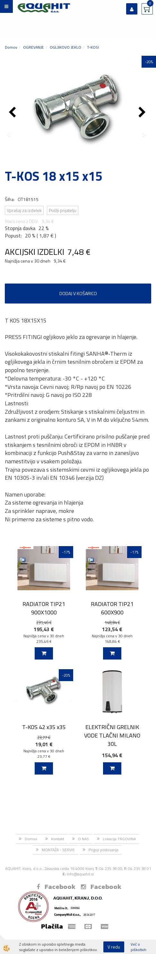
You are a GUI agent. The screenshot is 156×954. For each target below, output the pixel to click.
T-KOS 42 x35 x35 (44, 727)
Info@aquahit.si (80, 874)
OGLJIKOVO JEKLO (65, 47)
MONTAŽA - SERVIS (58, 850)
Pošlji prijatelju (62, 210)
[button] (143, 113)
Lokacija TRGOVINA (119, 839)
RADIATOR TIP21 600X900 (112, 608)
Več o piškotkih (138, 946)
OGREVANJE (33, 47)
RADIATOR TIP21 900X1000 (43, 608)
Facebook (56, 886)
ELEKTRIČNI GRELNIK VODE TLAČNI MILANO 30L (112, 735)
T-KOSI (93, 47)
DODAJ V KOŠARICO (78, 293)
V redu (114, 946)
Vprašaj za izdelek (24, 210)
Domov (11, 47)
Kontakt (57, 839)
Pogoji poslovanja (103, 850)
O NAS (83, 839)
